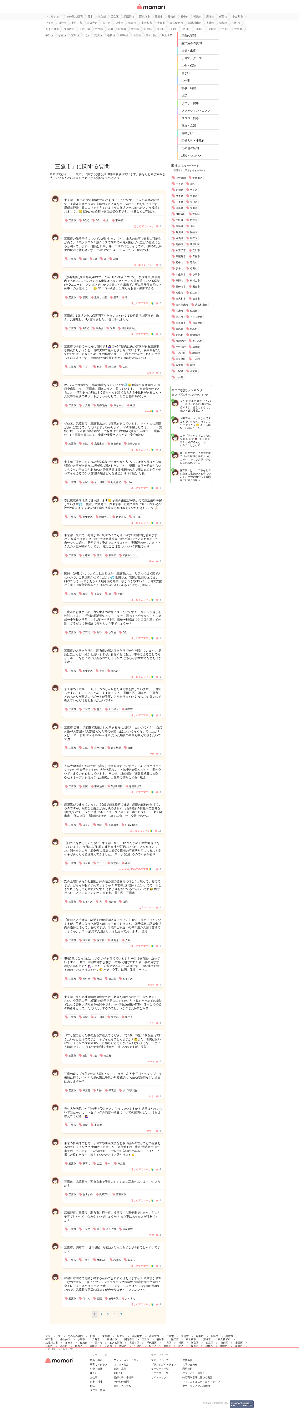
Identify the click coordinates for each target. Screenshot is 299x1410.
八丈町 (179, 365)
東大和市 (181, 298)
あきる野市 (196, 316)
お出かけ (187, 133)
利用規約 (187, 1368)
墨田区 (193, 196)
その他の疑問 (190, 148)
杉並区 (193, 220)
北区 (192, 226)
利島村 (193, 328)
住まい (185, 73)
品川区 (193, 202)
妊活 (184, 95)
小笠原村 (181, 347)
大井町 (179, 377)
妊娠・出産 (188, 50)
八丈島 (193, 371)
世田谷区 (181, 214)
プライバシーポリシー (194, 1373)
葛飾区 (179, 244)
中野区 (179, 220)
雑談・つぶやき (191, 155)
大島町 (179, 328)
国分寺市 (181, 286)
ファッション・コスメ (196, 110)
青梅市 (196, 256)
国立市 (196, 286)
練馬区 (179, 238)
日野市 (179, 280)
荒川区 (179, 232)
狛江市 (193, 292)
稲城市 (193, 310)
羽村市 (179, 316)
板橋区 (193, 232)
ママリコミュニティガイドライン (201, 1381)
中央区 (179, 183)
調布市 (179, 268)
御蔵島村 (181, 341)
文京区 (193, 190)
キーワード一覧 (160, 1368)
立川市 (196, 250)
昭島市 (193, 262)
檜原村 (196, 353)
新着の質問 (188, 35)
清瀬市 (196, 298)
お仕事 (185, 80)
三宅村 (196, 359)
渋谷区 (196, 214)
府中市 (179, 262)
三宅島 (179, 371)
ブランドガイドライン (163, 1364)
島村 (192, 365)
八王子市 (181, 250)
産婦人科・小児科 (193, 140)
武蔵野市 (181, 256)
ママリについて (160, 1360)
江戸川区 (195, 244)
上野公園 (181, 177)
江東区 (179, 202)
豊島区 (179, 226)
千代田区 (197, 177)
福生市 (179, 292)
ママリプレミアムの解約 (196, 1386)
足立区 (193, 238)
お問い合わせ (189, 1364)
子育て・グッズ (191, 58)
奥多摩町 (181, 359)
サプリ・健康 (190, 103)
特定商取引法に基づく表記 (197, 1377)
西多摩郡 (197, 322)
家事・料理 (188, 88)
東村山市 (195, 280)
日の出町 (181, 353)
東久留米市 (182, 304)
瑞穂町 (196, 347)
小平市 (196, 274)
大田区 (193, 208)
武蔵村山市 (201, 304)
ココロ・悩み (190, 118)
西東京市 (181, 322)
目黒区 (179, 208)
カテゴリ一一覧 (160, 1373)
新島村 (179, 334)
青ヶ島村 (197, 341)
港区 (192, 183)
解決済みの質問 (191, 43)
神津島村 (195, 334)
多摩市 (179, 310)
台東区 (179, 196)
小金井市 (181, 274)
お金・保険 (188, 65)
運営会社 (187, 1360)
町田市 (193, 268)
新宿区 (179, 190)
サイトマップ (158, 1377)
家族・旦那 (188, 125)
